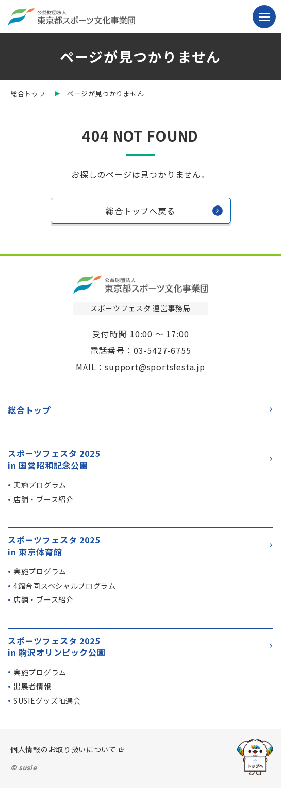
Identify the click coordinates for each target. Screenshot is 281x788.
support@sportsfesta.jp (155, 367)
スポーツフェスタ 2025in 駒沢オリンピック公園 (140, 646)
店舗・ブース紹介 (43, 499)
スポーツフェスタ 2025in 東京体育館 (140, 545)
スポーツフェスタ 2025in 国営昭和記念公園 (140, 459)
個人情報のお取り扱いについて (63, 749)
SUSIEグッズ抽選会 (47, 700)
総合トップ (27, 93)
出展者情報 (32, 686)
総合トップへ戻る (164, 210)
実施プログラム (40, 484)
